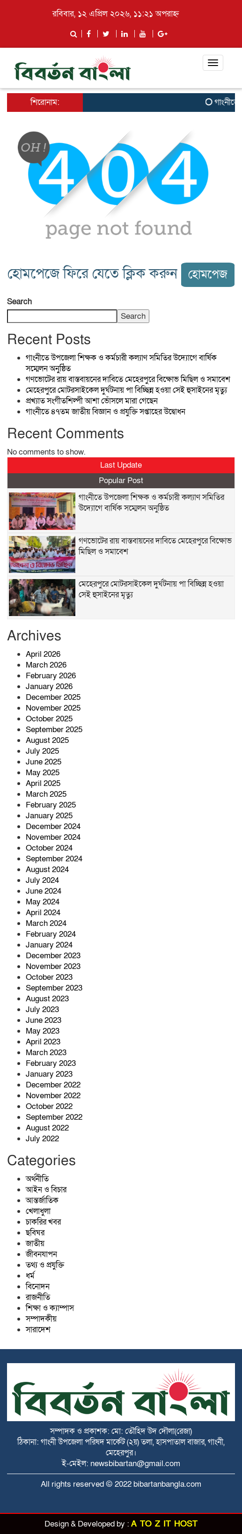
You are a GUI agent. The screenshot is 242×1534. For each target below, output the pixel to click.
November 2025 (53, 708)
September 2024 (54, 858)
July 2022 (42, 1138)
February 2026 (51, 675)
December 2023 (53, 955)
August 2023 (47, 998)
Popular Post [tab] (121, 480)
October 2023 (49, 977)
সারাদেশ (38, 1329)
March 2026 (46, 665)
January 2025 (49, 815)
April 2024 (43, 912)
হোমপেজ (207, 274)
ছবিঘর (35, 1232)
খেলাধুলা (38, 1211)
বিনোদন (38, 1286)
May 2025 (42, 772)
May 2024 (42, 901)
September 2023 (54, 988)
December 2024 (53, 826)
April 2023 (43, 1041)
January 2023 (49, 1074)
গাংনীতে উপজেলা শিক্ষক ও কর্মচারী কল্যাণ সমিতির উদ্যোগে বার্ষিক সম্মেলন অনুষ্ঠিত (151, 503)
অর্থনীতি (37, 1179)
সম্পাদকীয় (41, 1319)
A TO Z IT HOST (164, 1524)
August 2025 (47, 740)
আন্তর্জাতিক (42, 1200)
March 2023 (46, 1052)
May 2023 (42, 1031)
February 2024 (51, 934)
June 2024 (43, 891)
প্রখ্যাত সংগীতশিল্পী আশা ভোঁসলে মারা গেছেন (92, 401)
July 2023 (42, 1009)
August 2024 (47, 869)
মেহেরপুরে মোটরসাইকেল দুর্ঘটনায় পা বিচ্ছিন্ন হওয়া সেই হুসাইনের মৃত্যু (126, 390)
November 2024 (53, 837)
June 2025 (43, 761)
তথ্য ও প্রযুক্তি (45, 1265)
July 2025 (42, 751)
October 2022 (49, 1106)
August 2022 (47, 1128)
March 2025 (46, 794)
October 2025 (49, 718)
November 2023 (53, 966)
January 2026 (49, 686)
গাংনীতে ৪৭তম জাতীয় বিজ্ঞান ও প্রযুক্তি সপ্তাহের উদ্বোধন (105, 411)
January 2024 (49, 944)
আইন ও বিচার (46, 1189)
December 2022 (53, 1084)
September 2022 (54, 1117)
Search (19, 301)
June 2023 (43, 1020)
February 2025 (51, 805)
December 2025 (53, 697)
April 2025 (43, 783)
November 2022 (53, 1095)
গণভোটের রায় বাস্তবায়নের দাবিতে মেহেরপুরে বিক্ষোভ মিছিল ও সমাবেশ (128, 379)
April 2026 (43, 654)
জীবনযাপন (41, 1254)
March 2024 (46, 923)
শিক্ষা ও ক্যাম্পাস (50, 1308)
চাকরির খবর (43, 1222)
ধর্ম (30, 1275)
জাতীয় (35, 1243)
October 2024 (49, 848)
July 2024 (42, 880)
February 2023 (51, 1063)
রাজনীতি (38, 1297)
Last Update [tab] (121, 465)
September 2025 (54, 729)
